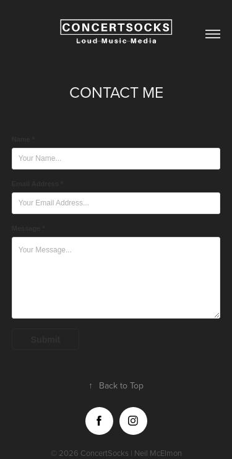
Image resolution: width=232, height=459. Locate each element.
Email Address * (37, 183)
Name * (23, 139)
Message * (28, 228)
